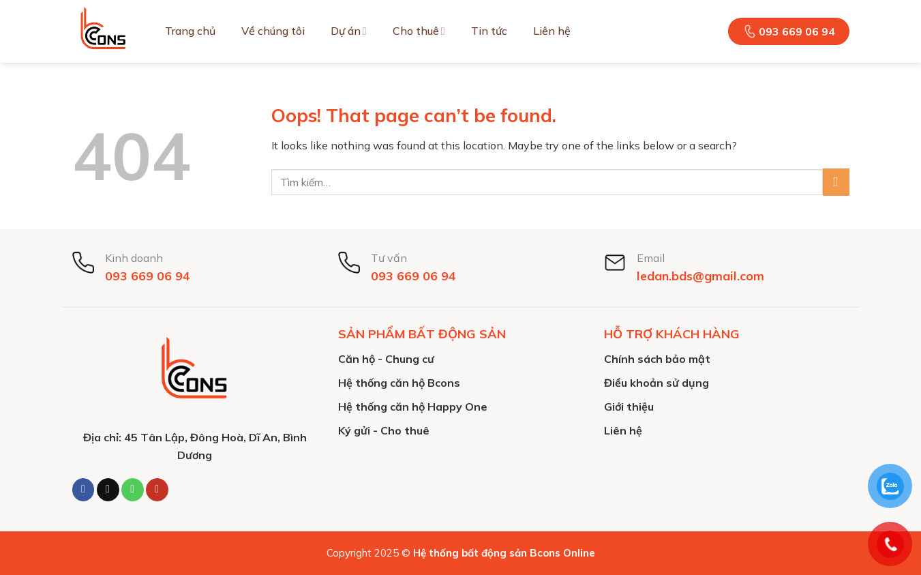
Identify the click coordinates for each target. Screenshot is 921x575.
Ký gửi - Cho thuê (383, 430)
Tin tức (489, 31)
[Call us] (132, 489)
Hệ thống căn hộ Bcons (399, 382)
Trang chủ (190, 31)
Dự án (349, 31)
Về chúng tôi (273, 31)
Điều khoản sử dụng (656, 382)
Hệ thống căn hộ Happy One (412, 406)
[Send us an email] (108, 489)
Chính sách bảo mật (657, 359)
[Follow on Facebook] (83, 489)
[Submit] (836, 181)
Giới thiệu (629, 406)
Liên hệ (552, 31)
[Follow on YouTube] (157, 489)
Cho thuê (419, 31)
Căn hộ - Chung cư (386, 359)
